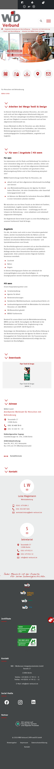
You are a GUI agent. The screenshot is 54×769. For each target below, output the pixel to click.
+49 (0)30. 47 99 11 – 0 (30, 677)
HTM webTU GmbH (35, 737)
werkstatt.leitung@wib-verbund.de (29, 512)
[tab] (27, 105)
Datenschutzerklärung (39, 743)
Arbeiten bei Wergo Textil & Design (28, 106)
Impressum (24, 743)
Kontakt (13, 471)
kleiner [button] (25, 7)
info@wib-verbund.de (29, 557)
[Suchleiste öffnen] (41, 21)
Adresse (13, 403)
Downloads (15, 357)
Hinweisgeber (12, 743)
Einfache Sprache (35, 2)
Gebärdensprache (47, 2)
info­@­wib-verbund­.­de (30, 684)
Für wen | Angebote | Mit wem (25, 152)
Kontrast (25, 2)
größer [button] (35, 7)
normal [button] (30, 7)
